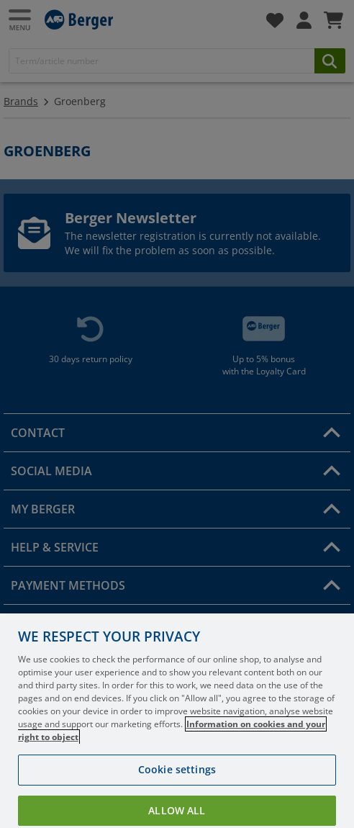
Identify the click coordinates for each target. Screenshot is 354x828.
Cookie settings (177, 787)
